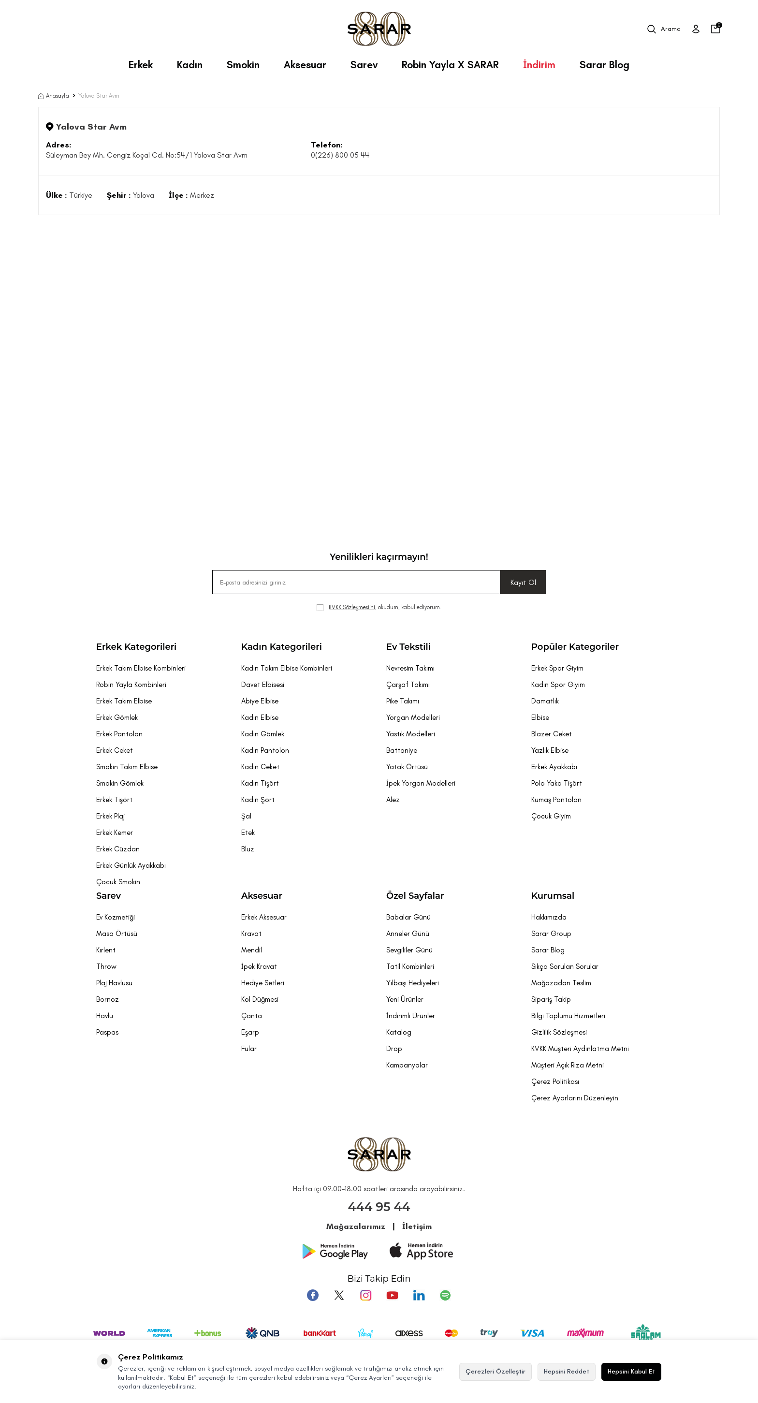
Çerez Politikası (555, 1081)
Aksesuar (305, 64)
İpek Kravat (259, 966)
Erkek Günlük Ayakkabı (131, 865)
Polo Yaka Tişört (556, 783)
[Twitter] (340, 1295)
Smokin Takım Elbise (127, 766)
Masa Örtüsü (116, 933)
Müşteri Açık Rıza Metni (567, 1065)
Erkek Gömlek (117, 717)
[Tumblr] (418, 1295)
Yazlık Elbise (549, 750)
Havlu (104, 1015)
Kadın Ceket (260, 766)
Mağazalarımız (355, 1226)
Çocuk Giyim (551, 816)
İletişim (417, 1226)
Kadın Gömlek (262, 734)
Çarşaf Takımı (408, 684)
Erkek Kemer (114, 832)
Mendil (251, 950)
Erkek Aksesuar (264, 917)
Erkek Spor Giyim (557, 668)
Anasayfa (53, 95)
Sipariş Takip (551, 999)
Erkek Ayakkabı (554, 766)
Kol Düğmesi (259, 999)
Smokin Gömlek (120, 783)
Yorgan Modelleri (413, 717)
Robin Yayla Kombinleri (131, 684)
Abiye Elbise (259, 701)
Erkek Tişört (114, 799)
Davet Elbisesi (262, 684)
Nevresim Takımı (410, 668)
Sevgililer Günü (409, 950)
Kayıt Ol (523, 582)
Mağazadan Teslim (561, 983)
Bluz (247, 849)
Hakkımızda (549, 917)
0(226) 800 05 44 (340, 155)
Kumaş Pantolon (556, 799)
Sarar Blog (604, 64)
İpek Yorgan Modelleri (420, 783)
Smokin (243, 64)
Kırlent (106, 950)
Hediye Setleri (262, 983)
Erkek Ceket (114, 750)
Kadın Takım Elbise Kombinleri (286, 668)
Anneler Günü (407, 933)
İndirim (539, 64)
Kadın (190, 64)
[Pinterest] (444, 1295)
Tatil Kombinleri (410, 966)
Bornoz (107, 999)
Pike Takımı (402, 701)
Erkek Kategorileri (136, 647)
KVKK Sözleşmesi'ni (352, 607)
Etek (248, 832)
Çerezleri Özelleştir (495, 1371)
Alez (393, 799)
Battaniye (401, 750)
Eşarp (250, 1032)
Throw (106, 966)
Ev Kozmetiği (115, 917)
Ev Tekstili (408, 647)
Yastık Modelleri (410, 734)
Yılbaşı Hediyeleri (412, 983)
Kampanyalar (407, 1065)
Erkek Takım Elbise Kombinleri (141, 668)
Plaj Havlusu (114, 983)
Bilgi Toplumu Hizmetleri (568, 1015)
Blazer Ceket (551, 734)
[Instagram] (366, 1295)
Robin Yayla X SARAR (450, 64)
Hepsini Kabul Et (631, 1371)
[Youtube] (392, 1295)
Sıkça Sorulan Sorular (564, 966)
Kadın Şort (258, 799)
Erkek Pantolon (119, 734)
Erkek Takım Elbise (124, 701)
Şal (246, 816)
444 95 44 (379, 1206)
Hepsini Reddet (566, 1371)
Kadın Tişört (260, 783)
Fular (249, 1048)
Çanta (251, 1015)
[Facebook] (314, 1295)
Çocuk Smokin (118, 881)
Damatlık (545, 701)
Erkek (141, 64)
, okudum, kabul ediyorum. (379, 607)
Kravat (251, 933)
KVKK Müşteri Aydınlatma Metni (580, 1048)
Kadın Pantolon (265, 750)
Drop (394, 1048)
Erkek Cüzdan (118, 849)
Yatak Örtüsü (407, 766)
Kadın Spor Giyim (558, 684)
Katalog (398, 1032)
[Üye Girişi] (696, 29)
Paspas (107, 1032)
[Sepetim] (715, 29)
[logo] (379, 29)
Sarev (364, 64)
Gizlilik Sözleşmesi (559, 1032)
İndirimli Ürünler (410, 1015)
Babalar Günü (408, 917)
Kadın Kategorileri (281, 647)
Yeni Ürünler (404, 999)
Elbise (540, 717)
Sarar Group (551, 933)
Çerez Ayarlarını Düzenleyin (574, 1098)
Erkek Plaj (110, 816)
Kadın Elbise (259, 717)
